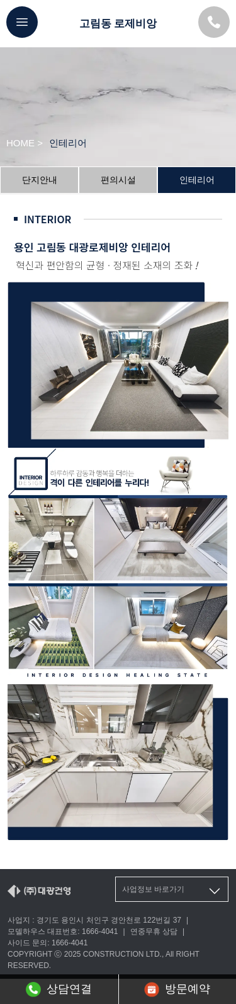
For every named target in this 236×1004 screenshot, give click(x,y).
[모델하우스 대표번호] (214, 22)
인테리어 (197, 180)
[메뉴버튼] (22, 22)
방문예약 (177, 989)
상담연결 (59, 989)
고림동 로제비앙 (118, 24)
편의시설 (118, 180)
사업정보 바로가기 (172, 891)
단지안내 (39, 180)
